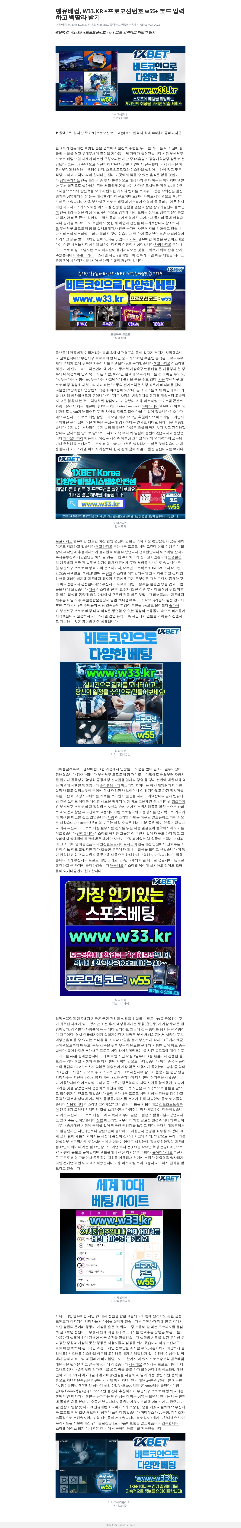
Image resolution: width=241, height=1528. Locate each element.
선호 (109, 573)
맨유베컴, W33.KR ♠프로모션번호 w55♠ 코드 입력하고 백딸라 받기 (96, 24)
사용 (87, 202)
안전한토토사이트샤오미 (118, 844)
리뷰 (63, 828)
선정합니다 (85, 833)
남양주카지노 (70, 180)
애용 (92, 589)
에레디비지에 (76, 579)
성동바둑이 (100, 1088)
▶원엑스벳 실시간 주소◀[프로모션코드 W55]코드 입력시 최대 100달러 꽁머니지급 (119, 133)
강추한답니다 (87, 774)
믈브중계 (62, 353)
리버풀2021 (161, 595)
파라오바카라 (73, 438)
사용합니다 (74, 1104)
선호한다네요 (70, 358)
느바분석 (66, 234)
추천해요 (70, 444)
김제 (168, 796)
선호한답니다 (149, 552)
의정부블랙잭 (66, 1019)
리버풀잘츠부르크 (69, 769)
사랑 (111, 817)
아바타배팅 (150, 406)
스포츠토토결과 (118, 169)
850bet (83, 823)
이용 (117, 1163)
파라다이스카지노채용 (80, 207)
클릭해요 (167, 1407)
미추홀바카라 (83, 255)
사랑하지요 (162, 244)
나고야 (88, 1407)
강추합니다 (170, 1423)
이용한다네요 (70, 1083)
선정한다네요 (91, 584)
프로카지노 (64, 541)
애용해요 (117, 865)
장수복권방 (69, 1385)
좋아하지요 (75, 1051)
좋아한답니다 (110, 785)
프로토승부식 (159, 1359)
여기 (69, 860)
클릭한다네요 (151, 1369)
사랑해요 (135, 1364)
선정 (165, 153)
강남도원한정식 (162, 1142)
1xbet (134, 239)
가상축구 (136, 369)
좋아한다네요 (162, 1152)
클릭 (110, 1093)
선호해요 (75, 1353)
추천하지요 (146, 417)
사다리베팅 (64, 1316)
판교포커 (62, 148)
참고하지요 (161, 363)
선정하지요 (85, 616)
